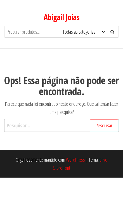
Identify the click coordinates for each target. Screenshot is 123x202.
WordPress (75, 159)
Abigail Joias (62, 17)
